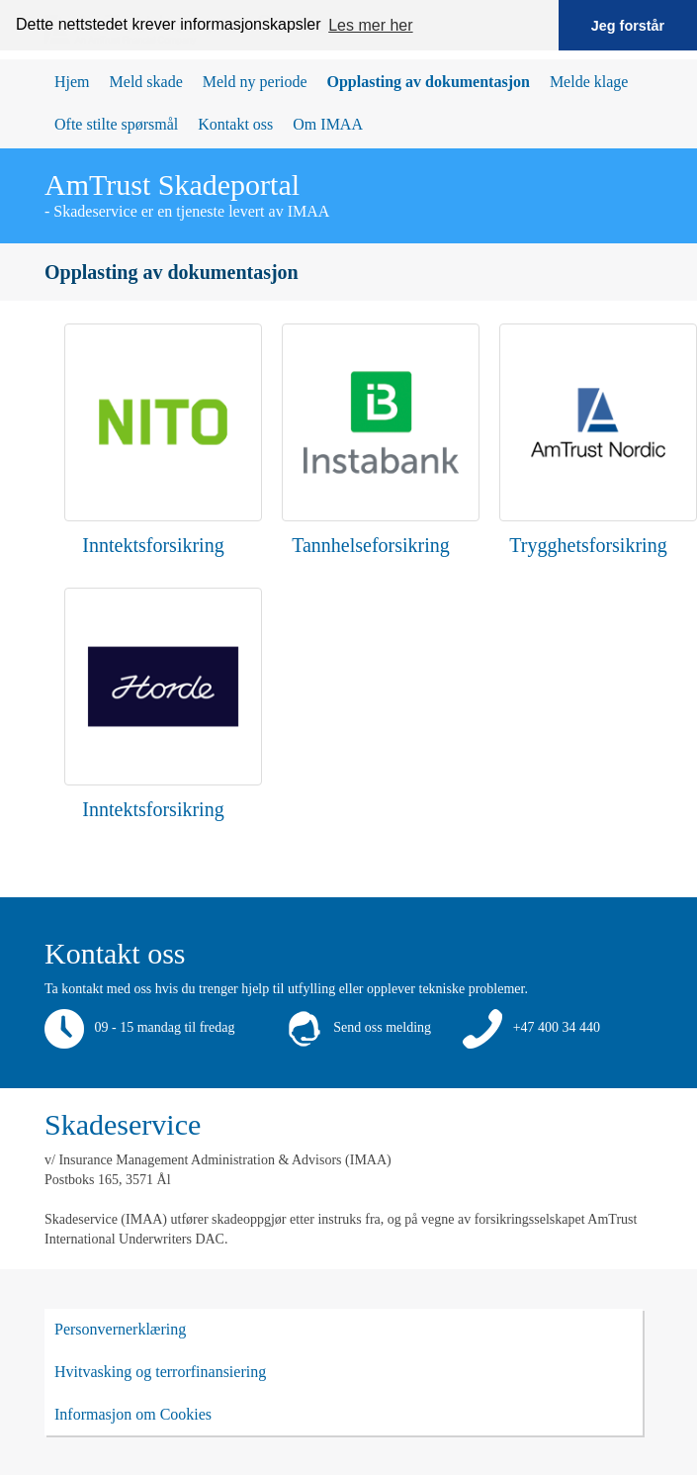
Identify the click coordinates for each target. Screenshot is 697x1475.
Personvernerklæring (120, 1329)
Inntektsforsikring (152, 545)
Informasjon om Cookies (133, 1414)
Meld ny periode (255, 81)
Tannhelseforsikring (371, 545)
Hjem (72, 81)
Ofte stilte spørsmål (116, 124)
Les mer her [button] (370, 25)
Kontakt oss (235, 124)
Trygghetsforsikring (587, 545)
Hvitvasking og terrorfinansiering (160, 1371)
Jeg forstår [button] (627, 26)
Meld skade (146, 81)
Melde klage (589, 81)
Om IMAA (328, 124)
